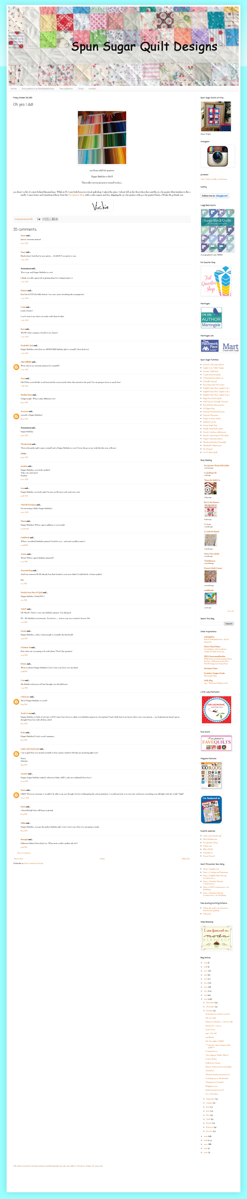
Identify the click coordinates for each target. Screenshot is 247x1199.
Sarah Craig (26, 713)
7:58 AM (24, 386)
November (210, 1006)
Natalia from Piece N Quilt (31, 592)
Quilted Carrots (209, 421)
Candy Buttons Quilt (211, 374)
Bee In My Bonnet (211, 502)
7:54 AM (24, 336)
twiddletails (208, 590)
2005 (206, 1152)
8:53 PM (24, 830)
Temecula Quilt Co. (212, 480)
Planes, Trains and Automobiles (219, 1066)
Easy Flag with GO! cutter (213, 384)
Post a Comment (24, 853)
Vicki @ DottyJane (28, 504)
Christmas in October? (215, 1082)
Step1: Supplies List (211, 869)
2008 (206, 1140)
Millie (23, 823)
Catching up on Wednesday (217, 1078)
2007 (206, 1144)
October (209, 1010)
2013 (206, 987)
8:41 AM (24, 402)
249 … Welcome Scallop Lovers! (216, 683)
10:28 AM (25, 528)
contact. (93, 88)
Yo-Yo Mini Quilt (210, 452)
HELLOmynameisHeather (214, 656)
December (210, 1002)
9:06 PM (24, 847)
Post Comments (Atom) (33, 863)
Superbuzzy (208, 852)
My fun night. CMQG (215, 1041)
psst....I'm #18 (211, 1033)
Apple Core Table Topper (213, 368)
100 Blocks (210, 1037)
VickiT (24, 609)
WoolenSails (26, 444)
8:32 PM (24, 723)
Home (14, 88)
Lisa (22, 488)
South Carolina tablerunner (214, 432)
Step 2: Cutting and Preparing (215, 872)
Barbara (24, 290)
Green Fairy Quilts (211, 553)
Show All (231, 611)
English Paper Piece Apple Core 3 (216, 394)
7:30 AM (24, 298)
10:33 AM (25, 797)
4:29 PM (24, 655)
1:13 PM (24, 600)
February (210, 1127)
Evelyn (23, 663)
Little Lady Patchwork (30, 749)
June (208, 1111)
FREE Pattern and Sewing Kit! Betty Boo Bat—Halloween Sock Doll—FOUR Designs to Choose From (218, 661)
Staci (23, 378)
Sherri (23, 521)
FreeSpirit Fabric (210, 668)
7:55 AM (24, 353)
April (208, 1119)
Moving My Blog (210, 676)
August (209, 1102)
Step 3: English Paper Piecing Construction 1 (214, 877)
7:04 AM (24, 259)
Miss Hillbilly (26, 362)
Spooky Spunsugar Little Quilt (216, 435)
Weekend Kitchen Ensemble (214, 442)
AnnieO (24, 773)
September (210, 1099)
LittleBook (25, 537)
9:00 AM (24, 435)
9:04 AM (24, 457)
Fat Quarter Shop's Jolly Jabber (216, 465)
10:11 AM (24, 512)
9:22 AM (24, 479)
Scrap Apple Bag (210, 425)
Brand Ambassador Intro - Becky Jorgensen (216, 640)
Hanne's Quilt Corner (213, 568)
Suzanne (24, 411)
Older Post (186, 858)
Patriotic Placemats (210, 415)
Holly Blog (208, 680)
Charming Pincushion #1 (213, 378)
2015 (206, 979)
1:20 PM (24, 622)
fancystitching (26, 570)
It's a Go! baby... (212, 1094)
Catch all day (211, 1059)
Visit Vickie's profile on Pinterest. (214, 179)
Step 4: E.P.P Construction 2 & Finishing (216, 888)
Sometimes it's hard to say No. (218, 1014)
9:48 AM (24, 495)
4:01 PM (24, 638)
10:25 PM (24, 781)
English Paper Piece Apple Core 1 (216, 388)
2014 (206, 982)
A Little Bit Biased (211, 531)
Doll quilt (207, 913)
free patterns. (66, 88)
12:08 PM (24, 545)
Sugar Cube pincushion (213, 438)
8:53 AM (24, 418)
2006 (206, 1148)
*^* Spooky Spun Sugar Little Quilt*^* (218, 1046)
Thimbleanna (209, 561)
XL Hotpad (207, 449)
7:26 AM (24, 281)
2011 (206, 995)
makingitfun (209, 637)
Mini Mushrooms (210, 839)
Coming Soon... (212, 1051)
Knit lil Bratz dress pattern (213, 405)
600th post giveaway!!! (215, 1090)
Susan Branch (209, 856)
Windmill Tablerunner (212, 445)
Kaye (23, 329)
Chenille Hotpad (210, 381)
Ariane (24, 554)
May (208, 1115)
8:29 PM (24, 704)
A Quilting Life (210, 472)
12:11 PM (24, 561)
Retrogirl (24, 839)
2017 (206, 970)
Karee (23, 806)
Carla (23, 307)
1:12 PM (24, 583)
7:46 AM (24, 320)
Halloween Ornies (213, 1063)
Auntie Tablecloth (210, 371)
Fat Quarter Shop (77, 195)
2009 (206, 1136)
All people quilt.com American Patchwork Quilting (215, 909)
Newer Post (18, 858)
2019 (206, 962)
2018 (206, 966)
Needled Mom (26, 394)
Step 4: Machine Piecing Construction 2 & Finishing (214, 894)
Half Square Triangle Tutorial (215, 401)
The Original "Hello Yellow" (217, 1055)
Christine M (26, 647)
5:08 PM (24, 671)
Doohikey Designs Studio (214, 673)
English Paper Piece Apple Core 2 (216, 391)
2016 (206, 975)
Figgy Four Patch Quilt (212, 398)
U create (207, 524)
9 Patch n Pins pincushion (213, 364)
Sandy (23, 631)
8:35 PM (24, 740)
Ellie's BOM (208, 849)
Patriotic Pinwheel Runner (214, 411)
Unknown (25, 696)
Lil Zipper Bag (208, 408)
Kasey (23, 252)
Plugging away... (212, 1086)
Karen (23, 235)
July (208, 1107)
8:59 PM (24, 764)
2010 (206, 999)
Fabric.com (207, 846)
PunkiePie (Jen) (27, 345)
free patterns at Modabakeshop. (38, 88)
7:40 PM (24, 687)
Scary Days (210, 1029)
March (209, 1123)
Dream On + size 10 (213, 1025)
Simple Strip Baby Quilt (213, 428)
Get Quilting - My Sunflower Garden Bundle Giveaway (215, 650)
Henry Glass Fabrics (212, 646)
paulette (24, 466)
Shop (81, 88)
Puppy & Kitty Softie (212, 418)
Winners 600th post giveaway (218, 1074)
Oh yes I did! (211, 1018)
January (209, 1131)
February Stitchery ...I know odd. (219, 1021)
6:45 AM (24, 243)
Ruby (23, 732)
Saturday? (210, 1070)
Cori (22, 680)
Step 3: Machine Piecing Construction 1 (213, 882)
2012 (206, 991)
